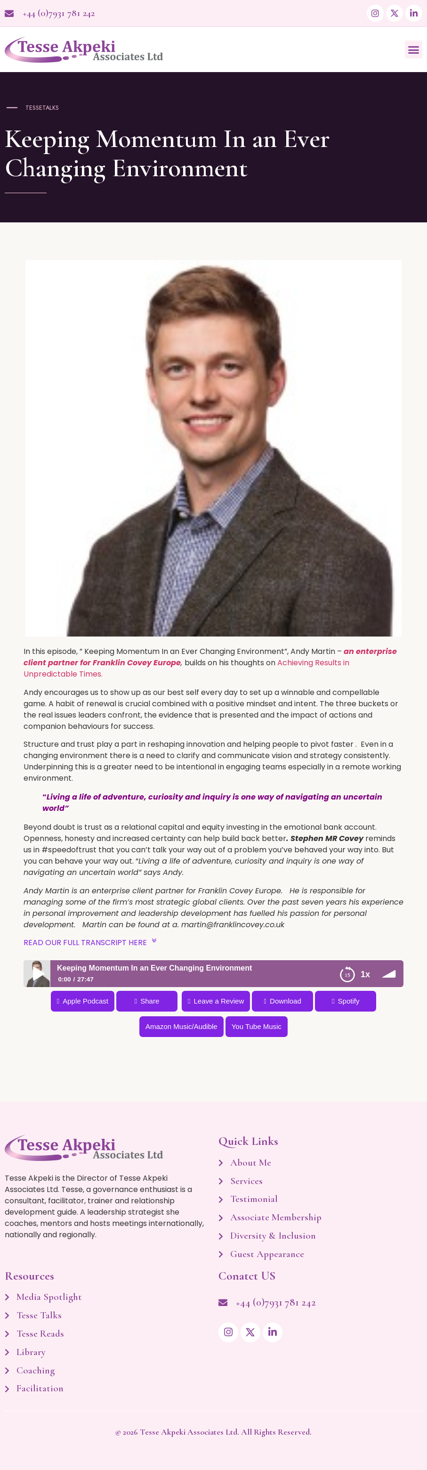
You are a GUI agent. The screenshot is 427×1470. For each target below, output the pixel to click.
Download (285, 1001)
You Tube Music (257, 1026)
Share (149, 1001)
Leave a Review (218, 1001)
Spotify (349, 1001)
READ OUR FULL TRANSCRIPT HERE (90, 941)
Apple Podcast (85, 1001)
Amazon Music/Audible (181, 1026)
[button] (414, 49)
